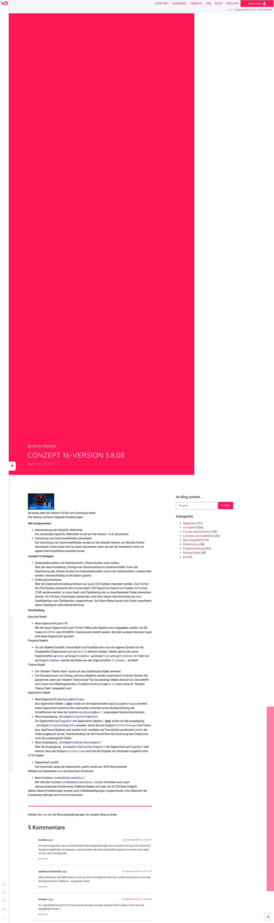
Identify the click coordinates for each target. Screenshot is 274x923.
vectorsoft (4, 884)
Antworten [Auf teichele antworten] (42, 859)
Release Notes (192, 552)
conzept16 (189, 527)
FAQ (208, 3)
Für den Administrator (196, 531)
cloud (4, 909)
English (232, 3)
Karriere (179, 3)
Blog (219, 3)
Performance (191, 544)
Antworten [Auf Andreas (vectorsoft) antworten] (42, 886)
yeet (4, 901)
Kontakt (162, 3)
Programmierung (193, 548)
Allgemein (189, 523)
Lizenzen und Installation (198, 536)
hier (44, 814)
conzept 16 (4, 892)
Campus (196, 3)
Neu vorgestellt (192, 540)
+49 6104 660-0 (264, 9)
